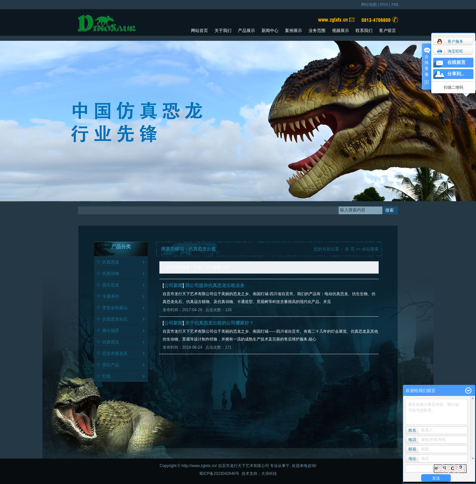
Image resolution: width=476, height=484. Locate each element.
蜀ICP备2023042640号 (219, 473)
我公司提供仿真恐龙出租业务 (215, 285)
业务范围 (317, 30)
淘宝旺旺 (450, 51)
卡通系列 (110, 296)
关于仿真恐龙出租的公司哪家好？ (219, 322)
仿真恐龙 (110, 262)
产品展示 (246, 30)
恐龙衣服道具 (115, 353)
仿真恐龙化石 (115, 319)
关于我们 (222, 30)
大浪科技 (269, 473)
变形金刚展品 (115, 307)
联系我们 (364, 30)
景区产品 (110, 364)
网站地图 (369, 4)
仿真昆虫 (110, 342)
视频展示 (340, 30)
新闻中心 (270, 30)
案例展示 (293, 30)
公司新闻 (173, 285)
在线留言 (456, 62)
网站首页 (199, 30)
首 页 (350, 249)
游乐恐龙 (110, 284)
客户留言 (387, 30)
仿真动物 (110, 273)
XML (395, 4)
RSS (384, 4)
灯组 (106, 376)
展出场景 (110, 330)
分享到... (456, 73)
